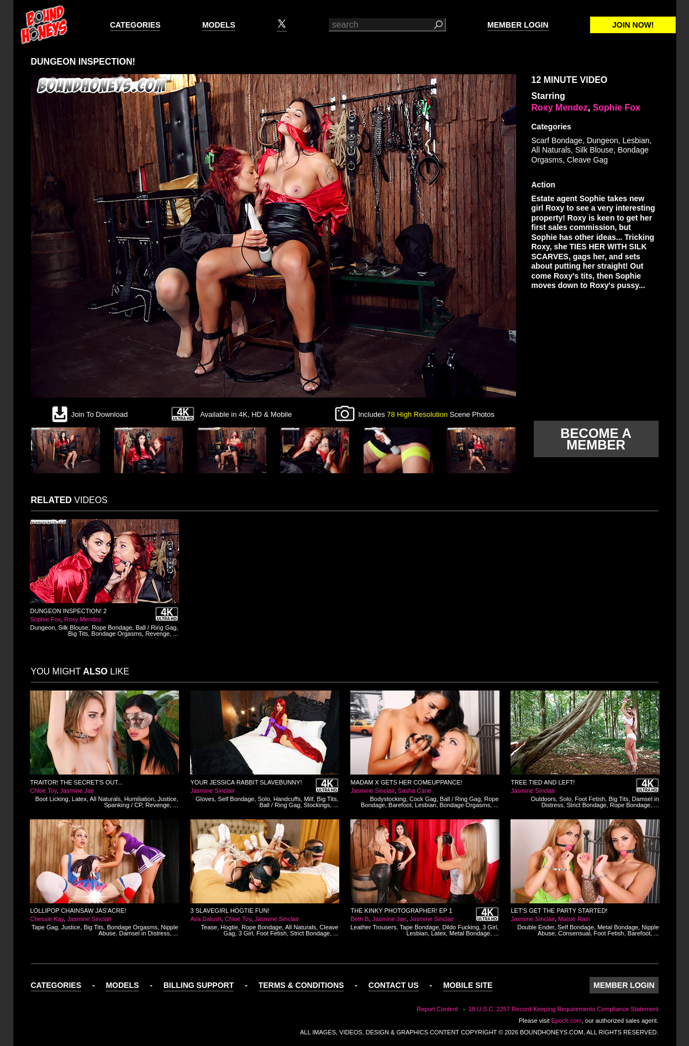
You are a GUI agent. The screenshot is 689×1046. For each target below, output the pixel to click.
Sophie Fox (616, 107)
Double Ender (535, 927)
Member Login (517, 24)
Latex (79, 799)
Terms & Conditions (301, 985)
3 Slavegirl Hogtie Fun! (230, 910)
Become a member (595, 439)
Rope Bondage (112, 627)
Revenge (157, 633)
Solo (264, 799)
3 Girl (246, 933)
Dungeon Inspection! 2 (68, 611)
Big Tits (78, 633)
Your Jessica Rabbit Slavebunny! (246, 782)
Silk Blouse (594, 149)
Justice (166, 799)
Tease (209, 927)
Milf (308, 799)
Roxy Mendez (560, 107)
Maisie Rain (574, 919)
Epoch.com (566, 1020)
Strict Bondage (587, 805)
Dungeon (602, 140)
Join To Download (99, 414)
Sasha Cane (415, 790)
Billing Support (199, 985)
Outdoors (543, 799)
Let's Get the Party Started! (559, 910)
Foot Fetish (590, 799)
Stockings (317, 805)
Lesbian (636, 140)
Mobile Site (467, 985)
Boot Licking (52, 799)
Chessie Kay (47, 919)
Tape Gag (44, 927)
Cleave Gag (587, 159)
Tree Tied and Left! (543, 782)
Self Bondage (236, 799)
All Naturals (551, 149)
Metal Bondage (469, 933)
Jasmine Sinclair (213, 790)
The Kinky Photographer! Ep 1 (402, 910)
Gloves (205, 799)
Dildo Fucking (460, 927)
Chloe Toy (43, 790)
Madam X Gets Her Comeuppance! (406, 782)
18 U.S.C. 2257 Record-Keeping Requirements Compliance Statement (564, 1009)
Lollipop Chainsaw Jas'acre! (78, 910)
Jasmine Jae (77, 790)
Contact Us (394, 985)
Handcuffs (287, 799)
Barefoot (400, 805)
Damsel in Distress (144, 933)
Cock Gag (422, 799)
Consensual (574, 933)
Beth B (360, 919)
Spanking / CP (123, 805)
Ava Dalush (206, 919)
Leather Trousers (373, 927)
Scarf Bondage (557, 140)
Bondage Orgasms (116, 633)
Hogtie (229, 927)
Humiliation (139, 799)
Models (218, 24)
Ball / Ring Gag (155, 627)
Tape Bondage (419, 927)
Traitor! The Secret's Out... (76, 782)
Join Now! (633, 24)
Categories (135, 24)
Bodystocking (388, 799)
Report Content (437, 1009)
